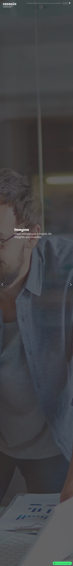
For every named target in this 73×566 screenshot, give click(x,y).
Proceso (46, 3)
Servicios (41, 3)
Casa (27, 3)
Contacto (65, 3)
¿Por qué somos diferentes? (55, 3)
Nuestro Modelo (33, 3)
